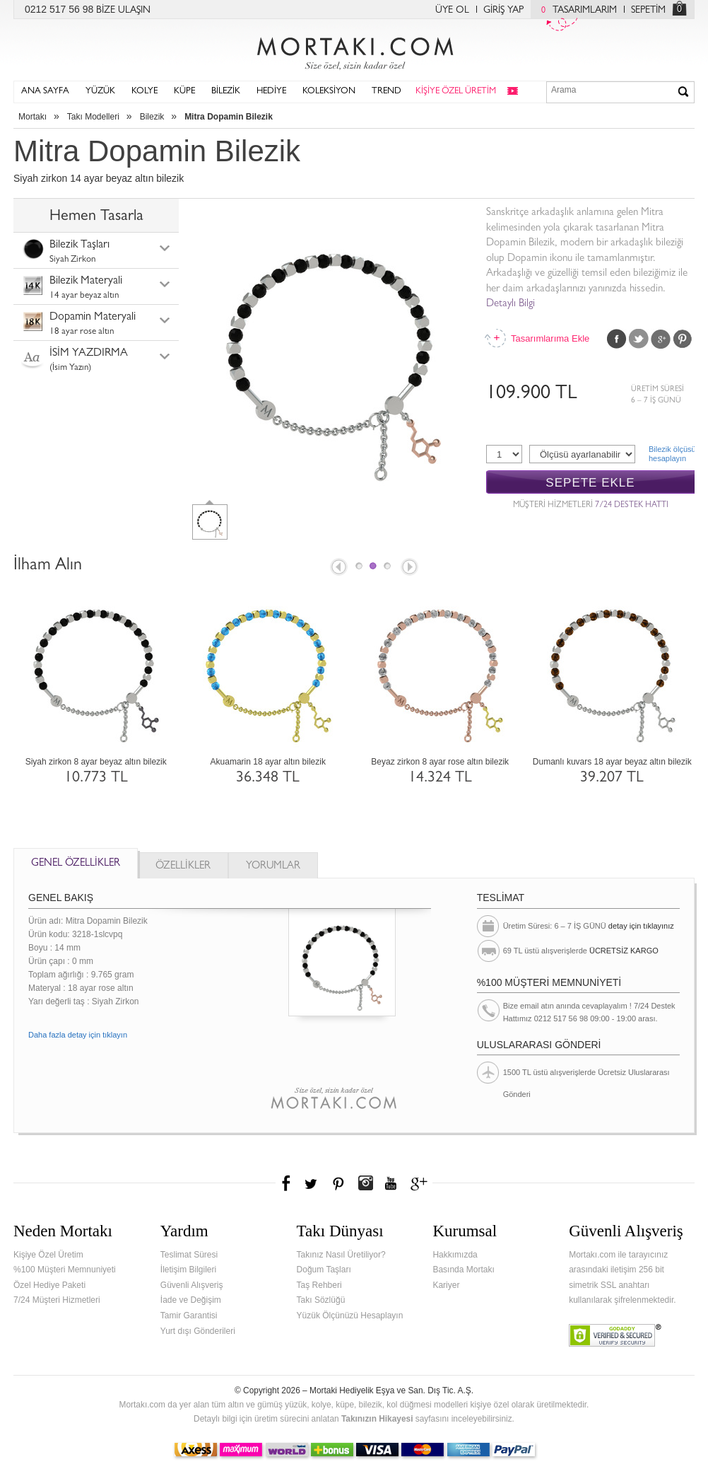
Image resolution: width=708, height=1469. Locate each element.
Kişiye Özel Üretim (48, 1255)
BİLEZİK (225, 91)
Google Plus (661, 339)
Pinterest (682, 339)
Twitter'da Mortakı (312, 1183)
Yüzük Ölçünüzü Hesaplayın (350, 1315)
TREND (386, 91)
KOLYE (144, 91)
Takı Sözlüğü (321, 1300)
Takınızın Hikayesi (377, 1419)
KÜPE (184, 91)
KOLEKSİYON (328, 91)
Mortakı (32, 117)
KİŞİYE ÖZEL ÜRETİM (455, 91)
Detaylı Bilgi (510, 304)
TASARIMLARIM (575, 11)
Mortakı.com (354, 50)
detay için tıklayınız (641, 926)
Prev (337, 568)
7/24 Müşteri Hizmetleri (56, 1300)
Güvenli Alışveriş (191, 1285)
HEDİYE (271, 91)
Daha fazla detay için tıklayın (77, 1034)
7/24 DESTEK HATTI (631, 505)
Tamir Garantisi (189, 1315)
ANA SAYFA (45, 91)
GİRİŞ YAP (503, 11)
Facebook (617, 339)
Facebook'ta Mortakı (287, 1183)
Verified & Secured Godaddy (615, 1335)
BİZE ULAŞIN (123, 11)
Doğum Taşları (324, 1270)
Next (410, 568)
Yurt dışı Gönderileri (197, 1331)
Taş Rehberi (319, 1285)
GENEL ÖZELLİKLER (75, 864)
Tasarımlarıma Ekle (550, 338)
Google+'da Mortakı (421, 1183)
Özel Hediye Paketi (49, 1285)
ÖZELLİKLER (183, 866)
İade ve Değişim (190, 1300)
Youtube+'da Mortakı (390, 1183)
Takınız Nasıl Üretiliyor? (341, 1255)
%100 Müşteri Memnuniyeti (64, 1270)
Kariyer (445, 1285)
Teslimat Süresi (189, 1255)
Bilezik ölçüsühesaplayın (672, 454)
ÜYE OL (452, 11)
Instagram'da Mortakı (365, 1183)
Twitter (639, 339)
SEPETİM (648, 11)
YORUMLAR (273, 866)
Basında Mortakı (463, 1270)
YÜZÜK (100, 91)
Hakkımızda (454, 1255)
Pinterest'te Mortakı (337, 1183)
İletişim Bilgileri (188, 1270)
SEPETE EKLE (590, 482)
